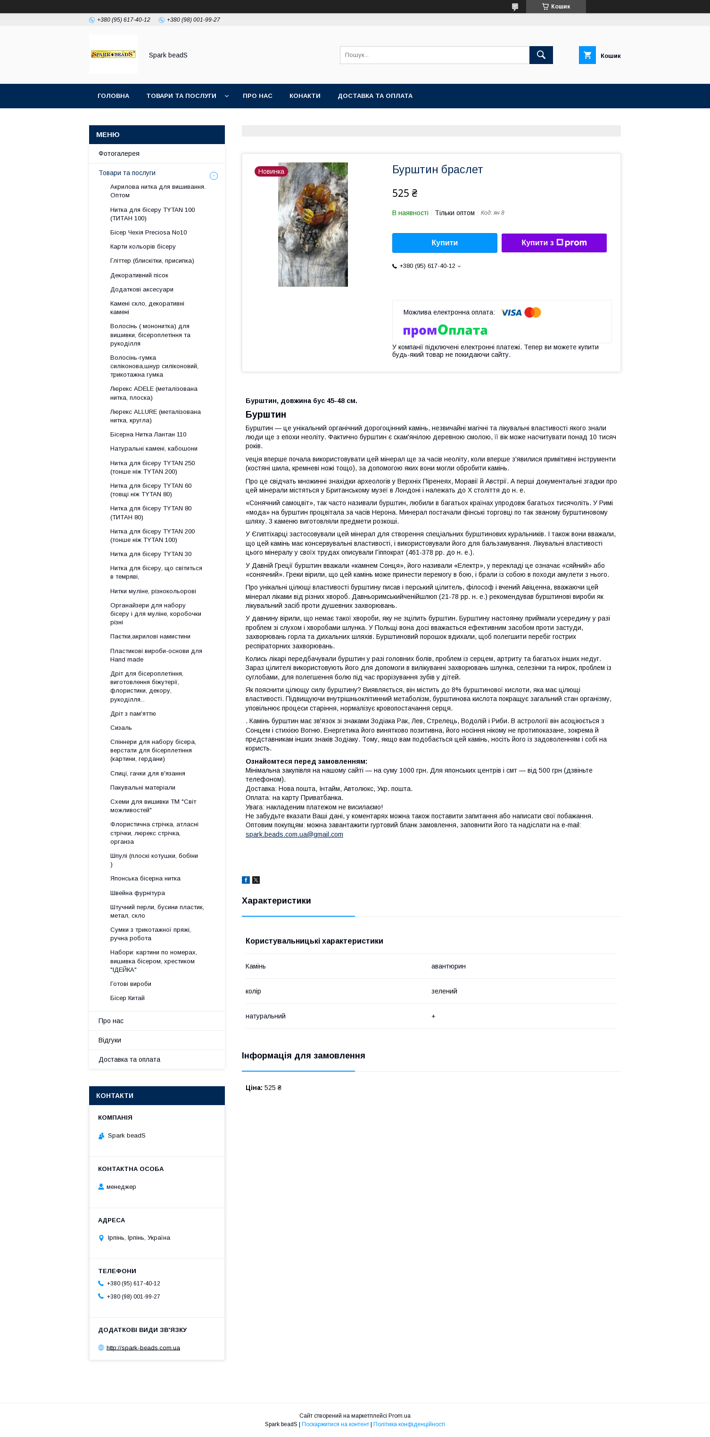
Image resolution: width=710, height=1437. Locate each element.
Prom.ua (399, 1416)
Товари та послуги (181, 95)
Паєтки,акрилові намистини (150, 636)
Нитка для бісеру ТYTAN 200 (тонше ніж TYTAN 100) (152, 535)
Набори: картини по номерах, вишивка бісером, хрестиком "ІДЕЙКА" (153, 961)
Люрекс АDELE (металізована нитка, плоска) (154, 393)
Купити (445, 243)
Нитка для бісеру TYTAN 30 (150, 553)
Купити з (553, 243)
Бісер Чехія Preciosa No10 (148, 232)
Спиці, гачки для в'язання (147, 773)
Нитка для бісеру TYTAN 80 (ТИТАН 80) (150, 512)
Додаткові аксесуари (141, 289)
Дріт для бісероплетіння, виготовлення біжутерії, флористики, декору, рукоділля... (146, 686)
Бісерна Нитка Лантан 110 (148, 434)
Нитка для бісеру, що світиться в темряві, (156, 572)
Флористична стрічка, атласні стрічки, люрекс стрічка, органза (154, 833)
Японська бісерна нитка (145, 878)
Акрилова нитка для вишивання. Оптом (158, 191)
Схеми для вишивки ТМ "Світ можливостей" (153, 806)
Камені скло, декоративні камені (147, 307)
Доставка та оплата (375, 95)
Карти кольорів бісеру (143, 246)
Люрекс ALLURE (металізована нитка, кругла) (155, 416)
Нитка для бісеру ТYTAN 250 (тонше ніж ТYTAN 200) (152, 467)
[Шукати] (541, 55)
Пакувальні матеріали (142, 787)
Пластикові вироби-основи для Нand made (156, 655)
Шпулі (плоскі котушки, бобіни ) (154, 860)
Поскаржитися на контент (335, 1424)
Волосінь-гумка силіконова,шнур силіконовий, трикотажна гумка (154, 366)
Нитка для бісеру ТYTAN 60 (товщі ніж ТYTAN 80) (150, 490)
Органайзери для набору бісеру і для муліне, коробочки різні (155, 614)
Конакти (305, 95)
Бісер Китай (127, 997)
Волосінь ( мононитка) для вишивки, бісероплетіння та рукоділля (150, 335)
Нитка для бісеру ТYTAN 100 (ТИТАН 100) (152, 214)
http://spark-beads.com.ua (143, 1347)
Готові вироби (130, 983)
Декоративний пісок (139, 275)
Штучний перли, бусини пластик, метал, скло (157, 911)
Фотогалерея (119, 153)
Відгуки (110, 1040)
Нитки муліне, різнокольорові (153, 591)
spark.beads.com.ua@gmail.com (294, 834)
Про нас (257, 95)
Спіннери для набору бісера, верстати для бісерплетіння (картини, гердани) (153, 750)
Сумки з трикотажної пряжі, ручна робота (150, 934)
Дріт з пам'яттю (133, 713)
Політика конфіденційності (409, 1424)
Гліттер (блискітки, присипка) (152, 260)
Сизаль (121, 727)
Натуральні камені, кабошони (154, 448)
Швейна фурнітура (137, 892)
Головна (113, 95)
